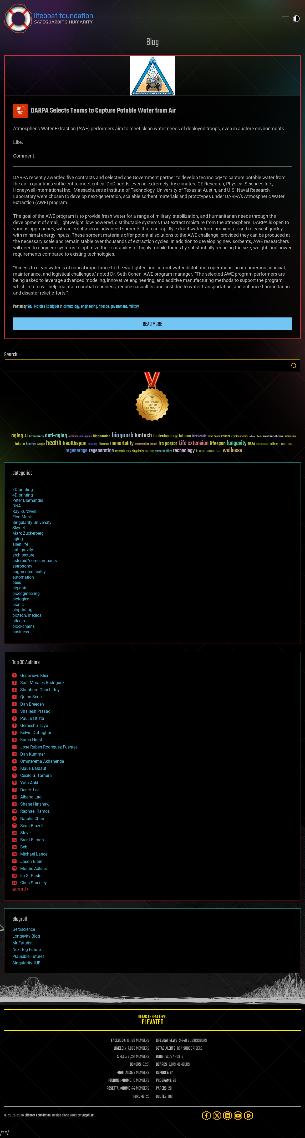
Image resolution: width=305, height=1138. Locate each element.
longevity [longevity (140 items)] (237, 443)
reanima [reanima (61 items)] (285, 443)
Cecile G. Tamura (36, 775)
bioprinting (22, 609)
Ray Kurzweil (24, 511)
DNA (16, 505)
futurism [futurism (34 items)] (31, 444)
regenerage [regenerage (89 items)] (76, 451)
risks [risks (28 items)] (128, 451)
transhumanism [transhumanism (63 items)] (208, 450)
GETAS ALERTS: (166, 1048)
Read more (152, 324)
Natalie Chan (32, 818)
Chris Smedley (33, 882)
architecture (23, 555)
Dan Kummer (32, 754)
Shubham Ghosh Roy (40, 689)
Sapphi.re (88, 1115)
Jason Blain (31, 861)
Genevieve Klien (34, 675)
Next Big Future (26, 949)
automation (23, 577)
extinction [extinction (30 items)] (290, 436)
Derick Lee (29, 789)
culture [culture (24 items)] (252, 436)
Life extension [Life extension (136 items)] (194, 443)
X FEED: (122, 1056)
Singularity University (32, 522)
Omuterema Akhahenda (42, 761)
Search (294, 365)
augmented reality (29, 571)
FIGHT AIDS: (124, 1072)
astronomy (22, 566)
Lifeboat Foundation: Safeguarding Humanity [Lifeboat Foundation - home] (139, 18)
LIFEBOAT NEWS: (167, 1040)
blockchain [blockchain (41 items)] (199, 436)
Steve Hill (29, 832)
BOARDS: (162, 1064)
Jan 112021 (20, 111)
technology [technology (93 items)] (184, 451)
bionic (18, 604)
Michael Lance (33, 854)
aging (17, 538)
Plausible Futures (28, 956)
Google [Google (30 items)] (41, 444)
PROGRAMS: (164, 1080)
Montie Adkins (33, 868)
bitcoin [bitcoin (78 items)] (185, 436)
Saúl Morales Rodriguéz (43, 306)
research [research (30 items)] (120, 451)
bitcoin (18, 620)
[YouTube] (238, 1115)
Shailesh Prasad (35, 711)
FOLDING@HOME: (120, 1080)
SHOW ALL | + (20, 889)
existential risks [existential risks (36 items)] (273, 437)
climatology (71, 306)
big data (20, 587)
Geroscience (23, 929)
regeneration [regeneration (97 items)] (101, 451)
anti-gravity (22, 549)
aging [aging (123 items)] (17, 436)
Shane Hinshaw (34, 804)
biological (21, 598)
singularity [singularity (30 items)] (138, 451)
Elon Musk (22, 516)
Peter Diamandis (27, 500)
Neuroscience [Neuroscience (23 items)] (262, 444)
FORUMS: (139, 1096)
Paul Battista (32, 718)
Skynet (18, 527)
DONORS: (136, 1064)
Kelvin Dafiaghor (35, 732)
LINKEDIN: (120, 1048)
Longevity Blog (26, 936)
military (134, 306)
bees (16, 582)
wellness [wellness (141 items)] (232, 450)
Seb (23, 846)
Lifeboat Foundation (37, 1115)
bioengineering (26, 593)
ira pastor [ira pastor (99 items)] (168, 444)
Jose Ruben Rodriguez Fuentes (49, 747)
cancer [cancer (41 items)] (225, 436)
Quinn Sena (31, 696)
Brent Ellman (32, 839)
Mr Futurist (22, 942)
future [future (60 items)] (20, 443)
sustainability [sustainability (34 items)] (163, 451)
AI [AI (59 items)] (26, 436)
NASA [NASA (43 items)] (251, 444)
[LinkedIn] (227, 1115)
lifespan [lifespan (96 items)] (218, 444)
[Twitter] (217, 1115)
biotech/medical (27, 615)
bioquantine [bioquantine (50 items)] (101, 436)
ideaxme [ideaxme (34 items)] (104, 444)
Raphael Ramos (35, 811)
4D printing (22, 495)
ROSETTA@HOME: (118, 1088)
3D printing (22, 489)
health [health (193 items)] (54, 443)
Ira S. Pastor (31, 875)
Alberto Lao (31, 797)
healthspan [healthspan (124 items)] (75, 443)
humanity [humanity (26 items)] (93, 444)
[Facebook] (206, 1115)
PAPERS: (161, 1088)
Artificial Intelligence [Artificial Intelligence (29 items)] (80, 436)
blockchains (23, 626)
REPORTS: (162, 1072)
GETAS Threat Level (152, 1021)
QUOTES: (161, 1096)
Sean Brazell (31, 825)
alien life (20, 544)
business (20, 631)
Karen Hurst (31, 739)
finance (104, 306)
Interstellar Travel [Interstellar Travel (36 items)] (146, 444)
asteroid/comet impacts (34, 560)
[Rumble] (248, 1115)
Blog (152, 42)
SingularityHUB (26, 962)
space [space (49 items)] (149, 451)
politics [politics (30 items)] (274, 444)
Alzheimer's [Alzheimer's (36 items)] (36, 437)
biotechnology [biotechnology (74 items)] (165, 436)
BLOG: (160, 1056)
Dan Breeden (32, 704)
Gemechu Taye (34, 725)
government (118, 306)
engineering (89, 306)
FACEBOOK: (118, 1040)
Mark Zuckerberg (28, 533)
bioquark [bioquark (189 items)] (122, 435)
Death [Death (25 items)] (259, 436)
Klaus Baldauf (33, 768)
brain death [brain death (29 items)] (214, 436)
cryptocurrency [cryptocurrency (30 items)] (239, 436)
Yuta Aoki (29, 782)
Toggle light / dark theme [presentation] (296, 18)
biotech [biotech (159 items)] (143, 435)
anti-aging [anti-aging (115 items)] (56, 436)
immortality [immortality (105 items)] (122, 443)
